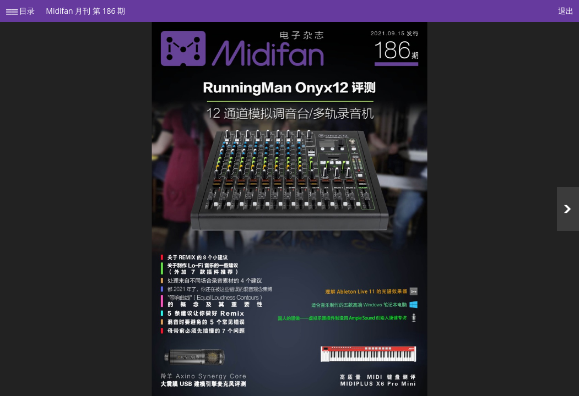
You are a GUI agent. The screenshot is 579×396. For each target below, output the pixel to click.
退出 (565, 11)
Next (568, 209)
